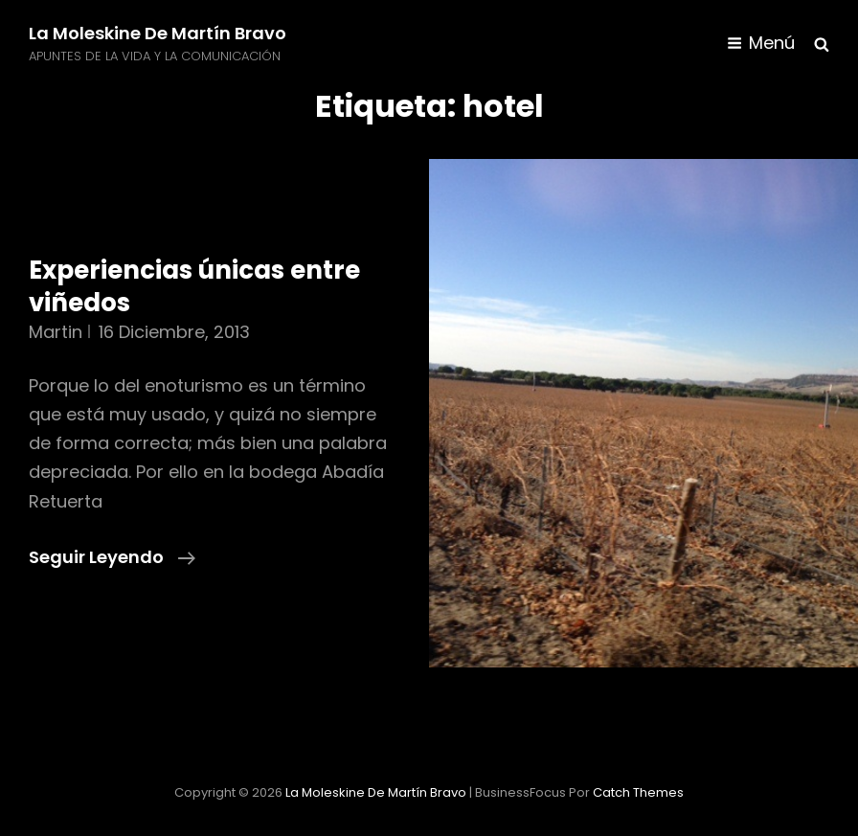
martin (55, 332)
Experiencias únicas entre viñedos (194, 286)
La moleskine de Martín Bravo (157, 33)
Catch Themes (638, 792)
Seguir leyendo (112, 557)
